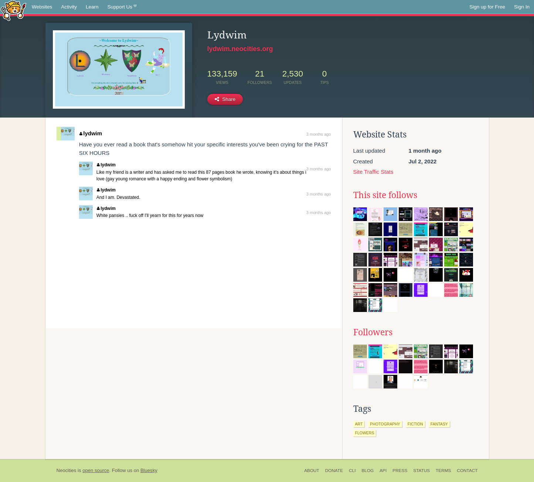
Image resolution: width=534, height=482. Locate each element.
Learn (92, 7)
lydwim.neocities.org (240, 48)
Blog (367, 470)
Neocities (66, 470)
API (383, 470)
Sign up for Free (487, 7)
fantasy (439, 424)
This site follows (385, 195)
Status (421, 470)
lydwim (90, 133)
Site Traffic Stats (373, 172)
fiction (415, 424)
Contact (467, 470)
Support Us (122, 7)
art (359, 424)
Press (399, 470)
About (311, 470)
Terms (443, 470)
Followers (372, 332)
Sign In (522, 7)
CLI (352, 470)
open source (95, 470)
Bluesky (148, 470)
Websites (42, 7)
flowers (364, 433)
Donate (334, 470)
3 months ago (318, 134)
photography (385, 424)
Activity (69, 7)
